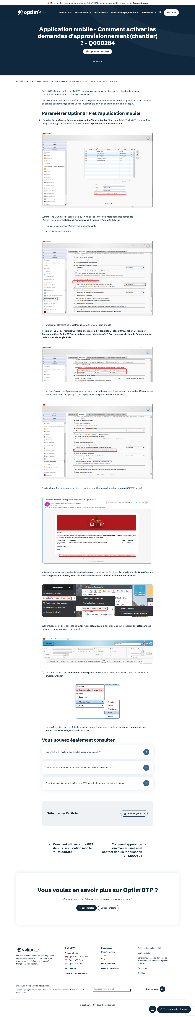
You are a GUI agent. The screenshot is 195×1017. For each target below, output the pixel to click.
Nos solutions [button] (85, 13)
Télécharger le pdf (134, 816)
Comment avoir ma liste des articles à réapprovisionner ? (97, 752)
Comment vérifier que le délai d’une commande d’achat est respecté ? (97, 769)
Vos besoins (70, 972)
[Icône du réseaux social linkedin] (162, 993)
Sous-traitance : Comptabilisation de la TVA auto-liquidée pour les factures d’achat (97, 785)
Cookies (141, 977)
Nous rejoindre (108, 967)
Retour (98, 61)
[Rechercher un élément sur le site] (160, 13)
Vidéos (104, 959)
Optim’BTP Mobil (74, 967)
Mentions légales (145, 957)
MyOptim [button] (171, 13)
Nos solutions (71, 957)
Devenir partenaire (109, 972)
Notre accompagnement (76, 977)
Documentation (108, 956)
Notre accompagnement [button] (126, 13)
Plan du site (143, 972)
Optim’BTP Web (74, 964)
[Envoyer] (130, 993)
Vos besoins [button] (102, 13)
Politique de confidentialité (149, 952)
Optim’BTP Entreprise (97, 51)
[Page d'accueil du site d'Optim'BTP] (31, 13)
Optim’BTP (70, 952)
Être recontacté (109, 911)
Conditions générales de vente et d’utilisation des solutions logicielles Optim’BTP (153, 965)
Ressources (149, 13)
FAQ (103, 963)
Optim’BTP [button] (67, 13)
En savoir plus (140, 3)
